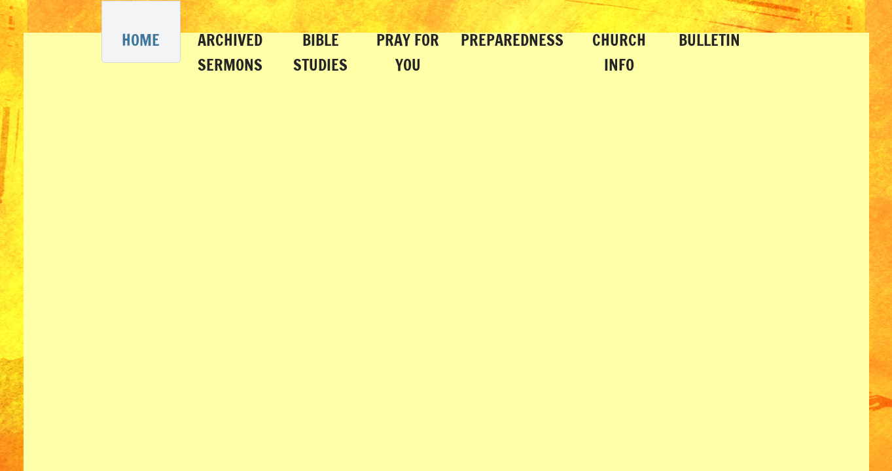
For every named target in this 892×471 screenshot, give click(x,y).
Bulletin (709, 40)
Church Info (619, 52)
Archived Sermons (230, 52)
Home (141, 40)
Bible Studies (320, 52)
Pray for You (407, 52)
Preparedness (512, 40)
